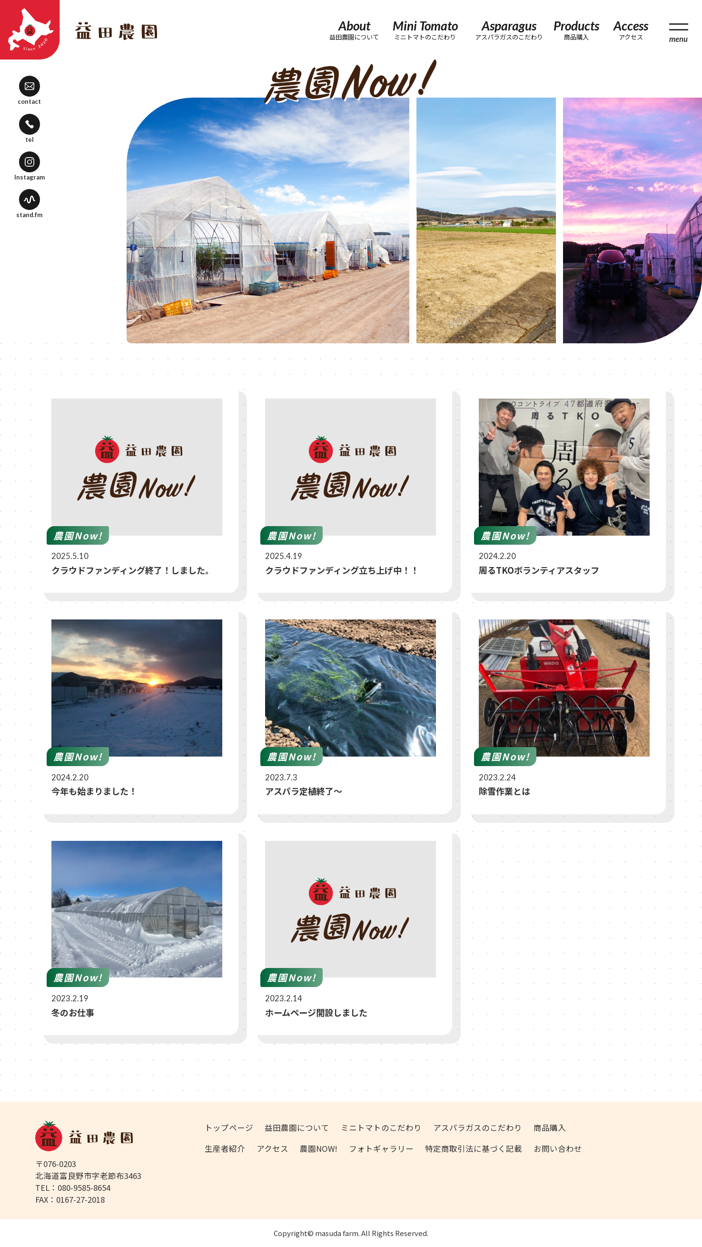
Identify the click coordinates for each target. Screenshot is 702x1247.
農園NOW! (318, 1148)
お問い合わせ (558, 1148)
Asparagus (509, 29)
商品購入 (550, 1127)
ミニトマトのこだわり (381, 1127)
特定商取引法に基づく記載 (473, 1148)
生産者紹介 (225, 1148)
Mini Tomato (425, 29)
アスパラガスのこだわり (477, 1127)
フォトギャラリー (381, 1148)
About (354, 29)
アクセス (272, 1148)
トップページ (229, 1127)
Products (576, 29)
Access (631, 29)
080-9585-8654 (84, 1187)
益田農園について (297, 1127)
